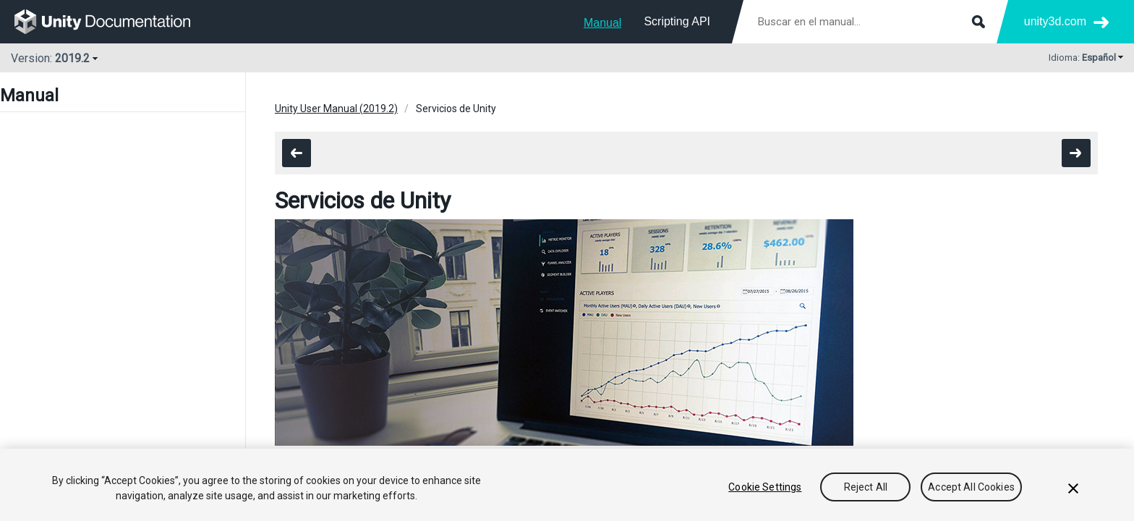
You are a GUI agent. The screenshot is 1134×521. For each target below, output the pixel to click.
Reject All (865, 487)
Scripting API (677, 21)
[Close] (1073, 488)
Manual (602, 23)
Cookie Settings (764, 487)
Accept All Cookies (971, 487)
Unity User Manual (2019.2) (336, 108)
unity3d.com (1055, 21)
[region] (567, 485)
